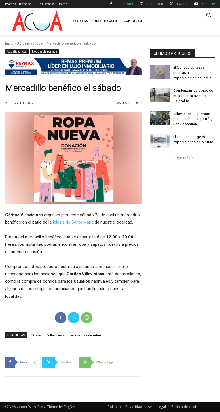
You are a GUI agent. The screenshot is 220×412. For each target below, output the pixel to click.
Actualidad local (30, 43)
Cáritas (36, 335)
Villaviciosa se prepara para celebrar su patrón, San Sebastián (191, 115)
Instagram (155, 4)
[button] (208, 15)
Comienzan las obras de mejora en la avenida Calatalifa (192, 94)
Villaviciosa (56, 335)
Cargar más (182, 153)
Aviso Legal (157, 406)
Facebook (125, 4)
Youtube (208, 4)
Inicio (9, 43)
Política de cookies (186, 406)
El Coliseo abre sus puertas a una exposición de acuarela (193, 72)
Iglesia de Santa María (73, 222)
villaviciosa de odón (85, 335)
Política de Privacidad (125, 406)
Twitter (182, 4)
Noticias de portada (44, 51)
